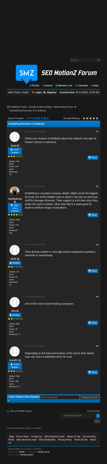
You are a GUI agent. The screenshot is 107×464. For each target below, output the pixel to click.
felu (13, 310)
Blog (11, 436)
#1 (97, 131)
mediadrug (15, 198)
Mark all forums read (27, 439)
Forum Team (22, 436)
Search (46, 85)
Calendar (81, 85)
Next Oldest (16, 396)
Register (50, 92)
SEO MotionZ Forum (17, 107)
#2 (97, 186)
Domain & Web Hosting (40, 107)
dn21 (14, 258)
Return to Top (73, 436)
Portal (34, 85)
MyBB (22, 452)
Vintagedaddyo (26, 455)
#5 (97, 346)
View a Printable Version (21, 411)
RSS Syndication (47, 439)
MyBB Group (44, 452)
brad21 (13, 360)
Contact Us (36, 436)
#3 (97, 245)
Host (14, 145)
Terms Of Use (81, 439)
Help (94, 85)
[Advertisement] (53, 27)
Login (36, 92)
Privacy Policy (65, 439)
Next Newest (32, 396)
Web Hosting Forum (63, 107)
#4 (97, 297)
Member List (63, 85)
